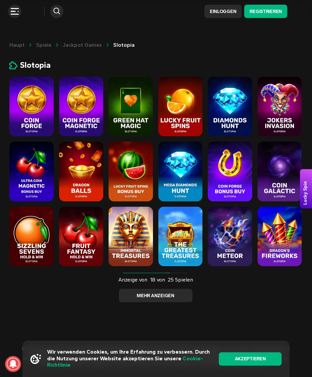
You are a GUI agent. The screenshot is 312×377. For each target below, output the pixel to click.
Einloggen (223, 11)
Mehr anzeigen (155, 296)
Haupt (17, 45)
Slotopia (124, 45)
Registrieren (266, 11)
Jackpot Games (82, 45)
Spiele (43, 45)
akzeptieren (250, 359)
